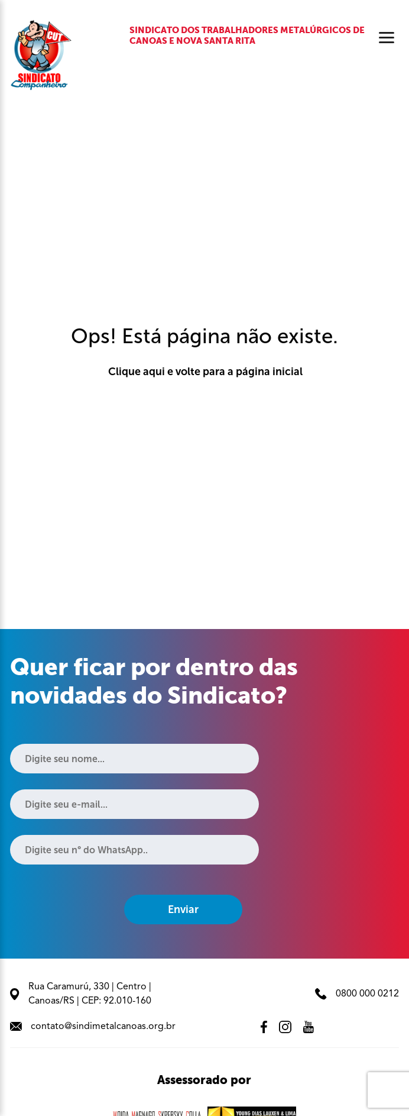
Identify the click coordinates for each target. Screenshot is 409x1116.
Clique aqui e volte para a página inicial (204, 371)
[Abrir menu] (386, 37)
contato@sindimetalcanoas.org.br (93, 1026)
